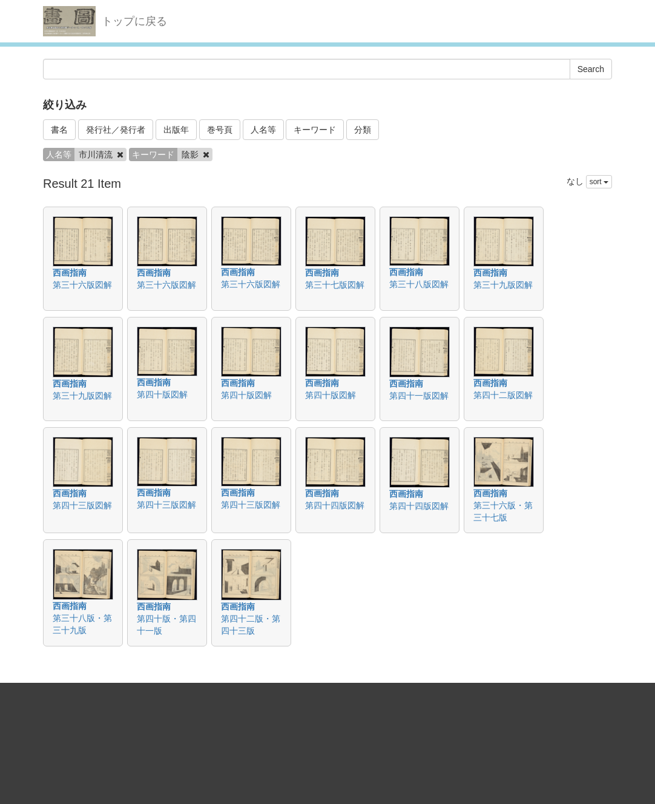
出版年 (176, 130)
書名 (59, 130)
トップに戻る (134, 21)
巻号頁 (219, 130)
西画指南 (70, 272)
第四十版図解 (162, 394)
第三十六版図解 (82, 285)
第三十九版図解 (503, 285)
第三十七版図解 (334, 285)
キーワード (315, 130)
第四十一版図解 (419, 395)
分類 (362, 130)
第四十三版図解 (82, 505)
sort (599, 182)
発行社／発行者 (115, 130)
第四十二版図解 (503, 395)
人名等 (263, 130)
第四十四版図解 (334, 505)
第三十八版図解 (419, 284)
